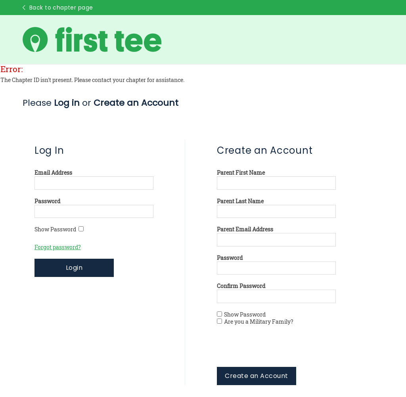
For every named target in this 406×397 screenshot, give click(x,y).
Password (47, 201)
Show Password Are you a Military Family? (255, 318)
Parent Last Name (240, 201)
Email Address (53, 172)
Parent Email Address (245, 229)
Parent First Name (241, 172)
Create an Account (256, 375)
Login (74, 267)
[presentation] (277, 351)
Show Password (59, 229)
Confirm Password (241, 286)
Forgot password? (57, 247)
